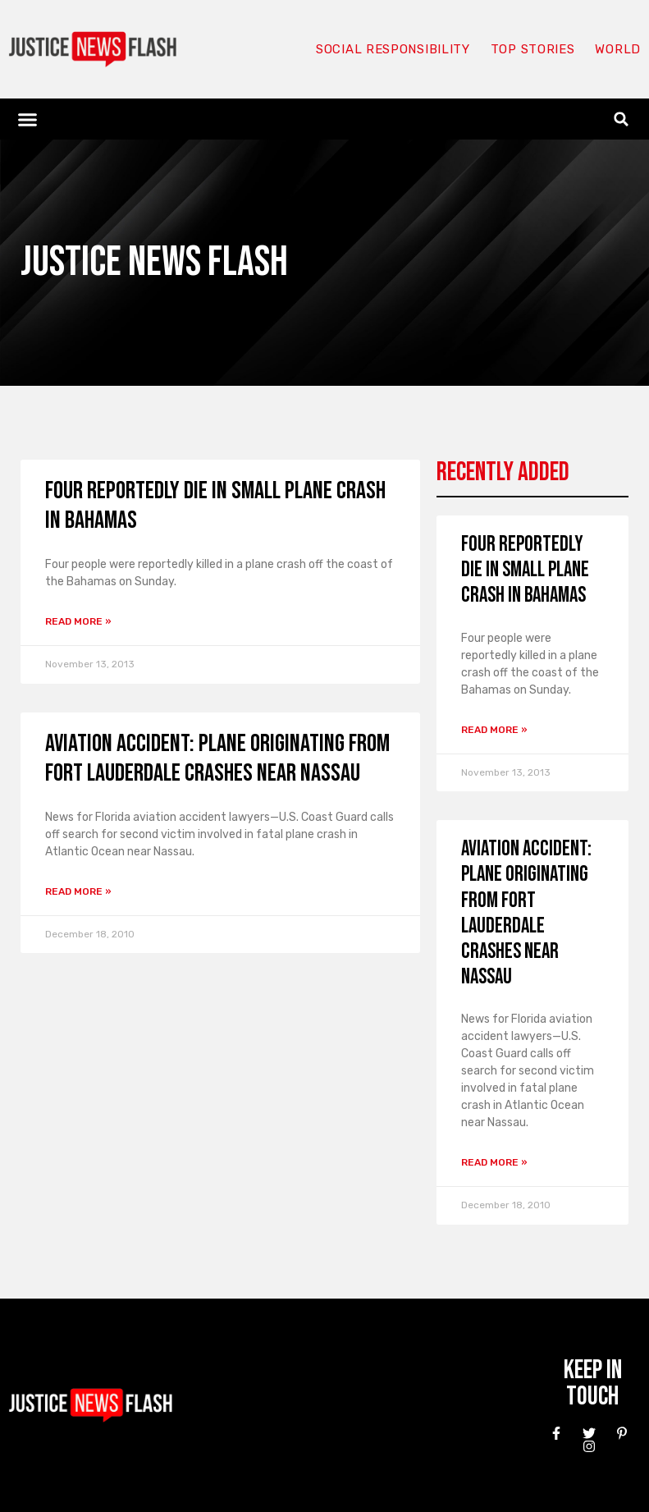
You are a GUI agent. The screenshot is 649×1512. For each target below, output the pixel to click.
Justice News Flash (154, 262)
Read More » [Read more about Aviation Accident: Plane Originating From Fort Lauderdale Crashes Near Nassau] (78, 891)
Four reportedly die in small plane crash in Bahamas (525, 570)
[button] (27, 119)
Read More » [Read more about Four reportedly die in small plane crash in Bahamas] (78, 621)
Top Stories (533, 49)
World (618, 49)
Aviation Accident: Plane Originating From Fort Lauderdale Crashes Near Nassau (217, 758)
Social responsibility (393, 49)
